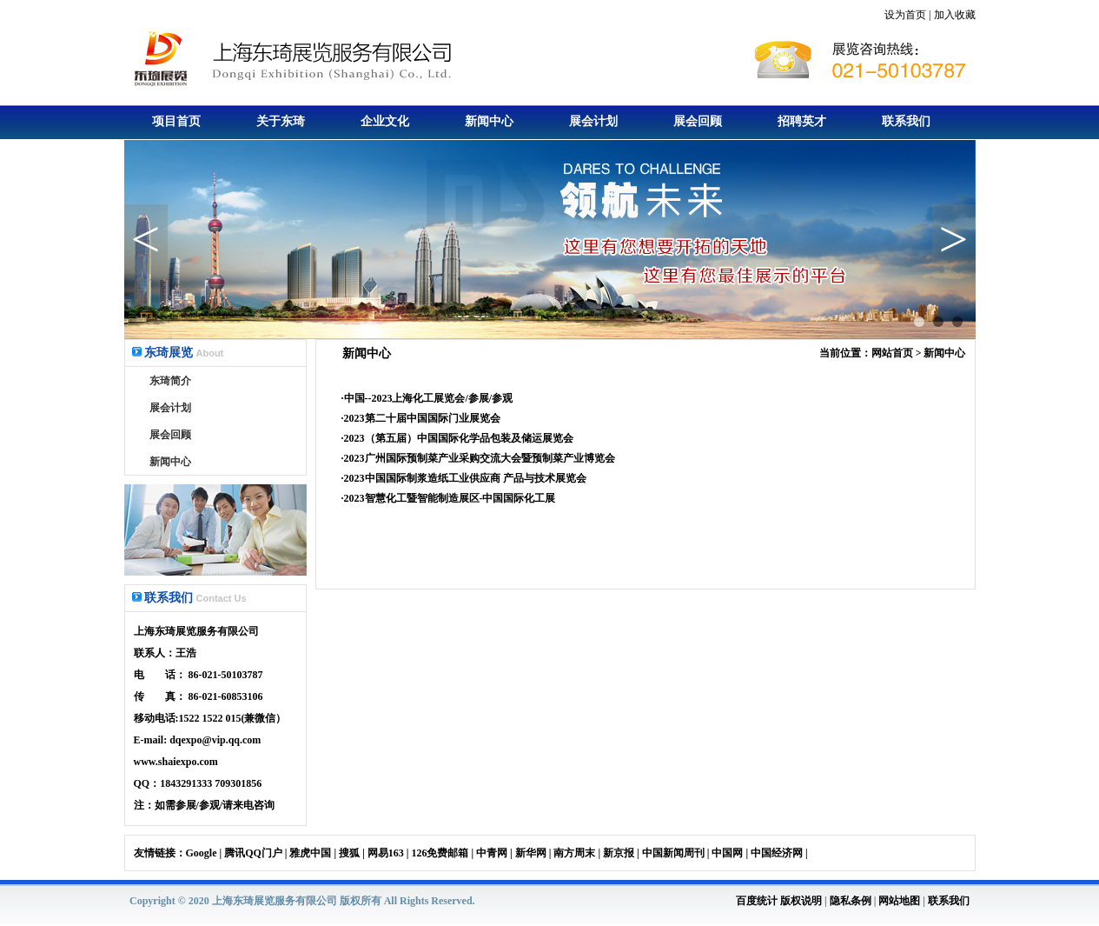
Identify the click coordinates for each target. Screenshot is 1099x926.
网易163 (385, 853)
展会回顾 (697, 121)
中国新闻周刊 (673, 853)
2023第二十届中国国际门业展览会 (422, 418)
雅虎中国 (310, 853)
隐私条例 (850, 901)
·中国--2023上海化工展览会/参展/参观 (427, 398)
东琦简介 (170, 381)
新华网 (530, 853)
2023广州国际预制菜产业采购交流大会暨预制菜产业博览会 (479, 458)
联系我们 (906, 121)
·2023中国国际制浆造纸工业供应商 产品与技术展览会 (463, 478)
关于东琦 (280, 121)
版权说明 (801, 901)
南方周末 (574, 853)
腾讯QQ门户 (253, 853)
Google (201, 853)
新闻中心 (489, 121)
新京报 (618, 853)
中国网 (727, 853)
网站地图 (899, 901)
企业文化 (385, 121)
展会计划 (593, 121)
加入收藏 (955, 15)
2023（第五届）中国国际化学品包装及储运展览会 (458, 438)
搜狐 (349, 853)
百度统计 (757, 901)
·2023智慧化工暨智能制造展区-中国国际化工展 (448, 498)
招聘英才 (802, 121)
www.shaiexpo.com (176, 762)
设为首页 (905, 15)
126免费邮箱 (439, 853)
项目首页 (176, 121)
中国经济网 (777, 853)
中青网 (491, 853)
